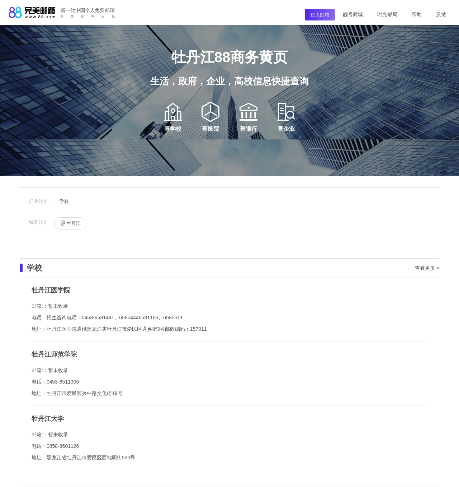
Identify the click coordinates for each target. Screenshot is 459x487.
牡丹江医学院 (51, 290)
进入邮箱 (320, 15)
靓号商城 (353, 14)
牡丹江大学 (48, 418)
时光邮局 (387, 14)
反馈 (441, 14)
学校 (64, 201)
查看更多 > (427, 268)
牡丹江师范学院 (54, 354)
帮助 (417, 14)
